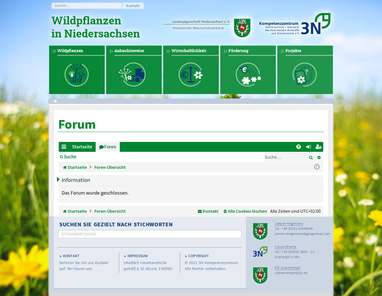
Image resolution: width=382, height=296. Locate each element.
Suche (70, 157)
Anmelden (95, 157)
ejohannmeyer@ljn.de (291, 273)
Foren (110, 147)
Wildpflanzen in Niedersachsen (95, 28)
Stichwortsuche (79, 234)
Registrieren (127, 157)
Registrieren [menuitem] (319, 148)
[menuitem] (298, 147)
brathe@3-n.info (287, 257)
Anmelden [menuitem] (309, 148)
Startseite (82, 147)
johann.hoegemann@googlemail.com (302, 233)
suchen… (62, 5)
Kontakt (133, 5)
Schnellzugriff (65, 148)
